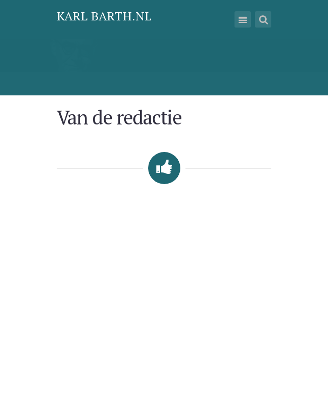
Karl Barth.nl (104, 16)
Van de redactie (119, 117)
